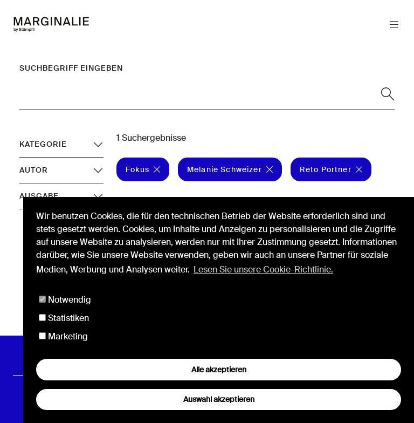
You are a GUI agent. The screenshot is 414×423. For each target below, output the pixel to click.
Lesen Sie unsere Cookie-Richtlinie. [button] (263, 269)
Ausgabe (39, 196)
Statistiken (64, 318)
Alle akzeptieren (218, 369)
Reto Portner (331, 169)
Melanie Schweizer (230, 169)
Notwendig (65, 299)
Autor (33, 170)
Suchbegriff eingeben (71, 68)
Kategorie (43, 144)
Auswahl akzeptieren (218, 399)
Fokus (143, 169)
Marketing (63, 336)
